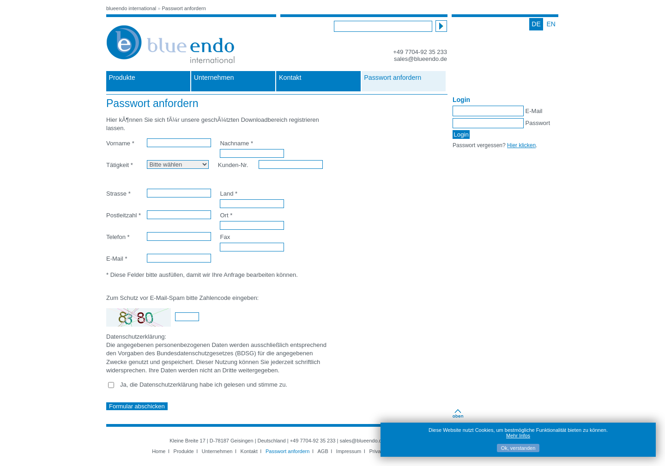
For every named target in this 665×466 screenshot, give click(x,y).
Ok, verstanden (518, 448)
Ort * (226, 215)
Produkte (122, 77)
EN (551, 24)
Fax (225, 236)
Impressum (348, 451)
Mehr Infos (518, 435)
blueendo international (131, 8)
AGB (323, 451)
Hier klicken (521, 145)
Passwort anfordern (184, 8)
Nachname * (236, 143)
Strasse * (118, 193)
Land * (228, 193)
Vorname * (120, 143)
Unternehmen (214, 77)
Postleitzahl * (123, 215)
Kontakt (290, 77)
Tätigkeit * (119, 164)
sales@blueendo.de (420, 58)
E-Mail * (116, 258)
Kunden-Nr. (233, 164)
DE (536, 24)
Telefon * (118, 236)
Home (158, 451)
